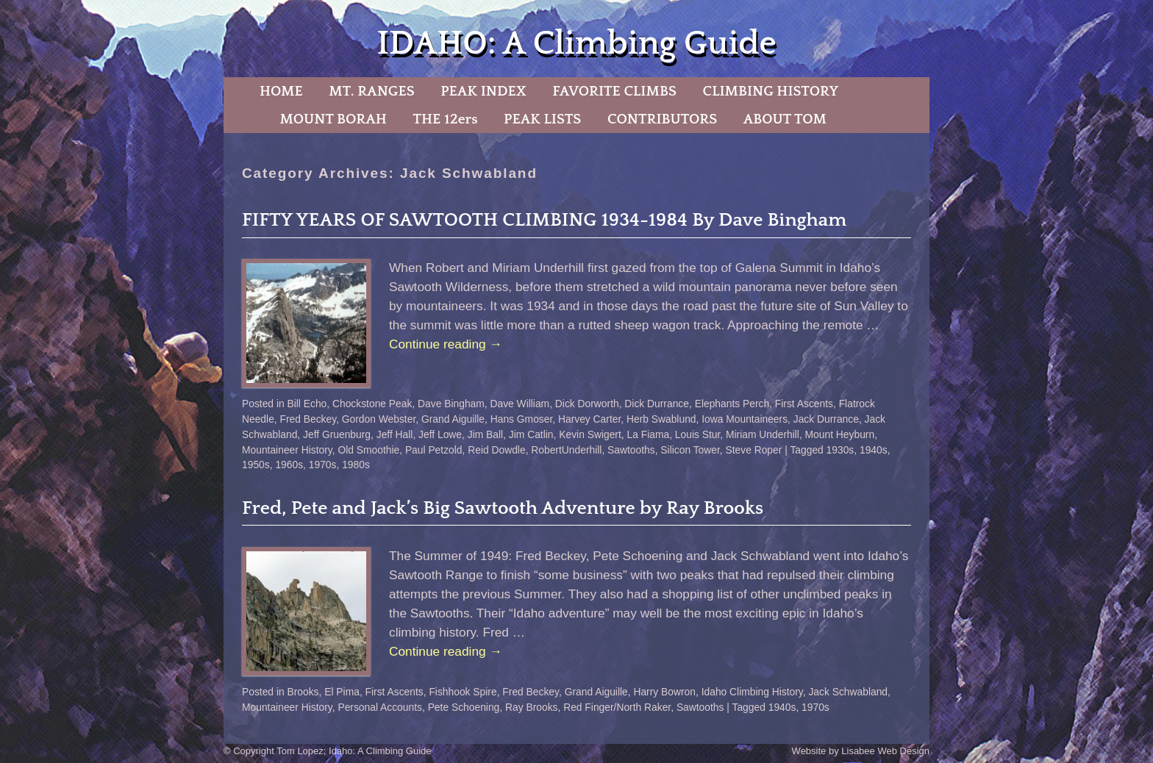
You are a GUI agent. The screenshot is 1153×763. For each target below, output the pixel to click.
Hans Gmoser (521, 419)
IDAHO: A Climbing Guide (576, 43)
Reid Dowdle (496, 450)
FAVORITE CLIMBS (614, 91)
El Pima (342, 692)
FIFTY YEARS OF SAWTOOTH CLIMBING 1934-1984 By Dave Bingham (544, 220)
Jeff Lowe (440, 434)
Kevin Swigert (590, 434)
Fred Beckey (308, 419)
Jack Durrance (826, 419)
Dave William (519, 403)
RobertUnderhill (566, 450)
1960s (289, 464)
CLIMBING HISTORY (770, 91)
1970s (323, 464)
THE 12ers (445, 119)
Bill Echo (307, 403)
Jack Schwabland (848, 692)
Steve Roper (753, 450)
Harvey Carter (589, 419)
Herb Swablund (661, 419)
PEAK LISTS (542, 119)
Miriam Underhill (762, 434)
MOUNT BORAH (333, 119)
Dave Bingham (451, 403)
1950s (256, 464)
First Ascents (804, 403)
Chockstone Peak (372, 403)
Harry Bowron (664, 692)
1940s (874, 450)
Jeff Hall (394, 434)
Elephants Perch (732, 403)
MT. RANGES (371, 91)
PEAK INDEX (483, 91)
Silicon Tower (689, 450)
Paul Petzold (434, 450)
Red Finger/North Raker (617, 707)
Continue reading (445, 344)
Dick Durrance (656, 403)
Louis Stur (698, 434)
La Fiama (648, 434)
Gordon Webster (378, 419)
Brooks (303, 692)
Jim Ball (485, 434)
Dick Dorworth (587, 403)
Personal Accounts (380, 707)
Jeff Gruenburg (337, 434)
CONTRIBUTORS (662, 119)
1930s (840, 450)
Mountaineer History (287, 450)
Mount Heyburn (840, 434)
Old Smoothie (368, 450)
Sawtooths (631, 450)
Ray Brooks (531, 707)
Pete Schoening (464, 707)
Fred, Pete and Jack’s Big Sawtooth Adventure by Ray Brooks (502, 508)
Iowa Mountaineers (745, 419)
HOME (281, 91)
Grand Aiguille (453, 419)
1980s (356, 464)
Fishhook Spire (462, 692)
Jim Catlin (531, 434)
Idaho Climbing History (752, 692)
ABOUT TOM (785, 119)
